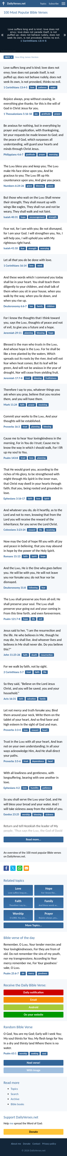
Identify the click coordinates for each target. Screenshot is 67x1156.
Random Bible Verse (18, 1027)
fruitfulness (51, 378)
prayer (57, 114)
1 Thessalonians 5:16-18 (18, 114)
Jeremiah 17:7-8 (13, 378)
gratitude (46, 114)
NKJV (8, 57)
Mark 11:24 (10, 404)
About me (16, 1143)
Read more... (33, 839)
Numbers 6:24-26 (14, 186)
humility (35, 788)
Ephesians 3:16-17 (14, 498)
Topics (43, 3)
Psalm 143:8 (11, 458)
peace (50, 185)
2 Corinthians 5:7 (14, 672)
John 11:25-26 (12, 654)
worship (26, 814)
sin (23, 973)
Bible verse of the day (19, 938)
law (31, 306)
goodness (42, 973)
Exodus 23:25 (11, 814)
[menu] (63, 5)
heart (45, 730)
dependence (38, 761)
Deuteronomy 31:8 (15, 587)
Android (33, 1007)
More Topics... (33, 925)
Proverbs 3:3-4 (12, 730)
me (11, 1123)
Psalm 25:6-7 (11, 973)
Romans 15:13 (12, 556)
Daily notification (33, 992)
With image (33, 1070)
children (50, 306)
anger (53, 87)
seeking (34, 1053)
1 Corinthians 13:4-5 (15, 87)
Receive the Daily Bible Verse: (25, 985)
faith (22, 404)
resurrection (47, 655)
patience (42, 87)
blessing (40, 185)
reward (31, 530)
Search (15, 1094)
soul (44, 1053)
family (40, 306)
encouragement (37, 217)
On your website (33, 1014)
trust (27, 378)
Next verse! (33, 1062)
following (33, 587)
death (34, 655)
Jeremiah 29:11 (13, 333)
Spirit (46, 498)
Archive (15, 1099)
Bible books (17, 1104)
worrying (53, 154)
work (39, 265)
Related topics (14, 880)
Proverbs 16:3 (12, 426)
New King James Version (26, 57)
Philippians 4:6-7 (13, 154)
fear (22, 248)
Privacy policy (49, 1143)
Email (33, 999)
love (32, 87)
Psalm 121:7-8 (12, 619)
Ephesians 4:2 (12, 788)
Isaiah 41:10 (11, 248)
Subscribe (54, 3)
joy (36, 114)
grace (29, 185)
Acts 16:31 (10, 698)
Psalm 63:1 (10, 1053)
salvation (31, 698)
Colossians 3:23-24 (15, 529)
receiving (42, 404)
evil (40, 619)
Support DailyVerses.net (21, 1117)
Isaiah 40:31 (11, 217)
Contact (36, 1143)
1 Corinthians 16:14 (15, 265)
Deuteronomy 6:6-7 (15, 306)
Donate (33, 1131)
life (40, 530)
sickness (49, 814)
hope (23, 217)
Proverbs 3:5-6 (12, 761)
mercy (31, 973)
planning (28, 333)
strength (52, 217)
